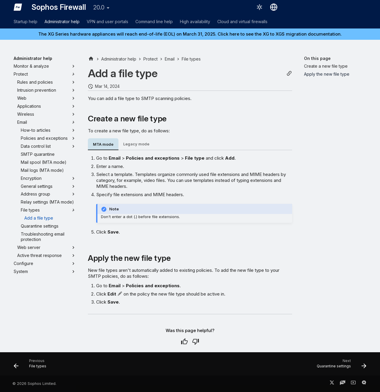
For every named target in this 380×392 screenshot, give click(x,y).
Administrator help (62, 21)
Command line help (154, 21)
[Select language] (274, 7)
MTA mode (103, 144)
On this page (317, 58)
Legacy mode (136, 144)
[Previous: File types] (32, 365)
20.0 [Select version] (98, 7)
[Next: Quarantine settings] (339, 365)
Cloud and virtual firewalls (242, 21)
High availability (195, 21)
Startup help (25, 21)
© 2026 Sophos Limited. (34, 383)
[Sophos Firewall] (17, 7)
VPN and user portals (107, 21)
